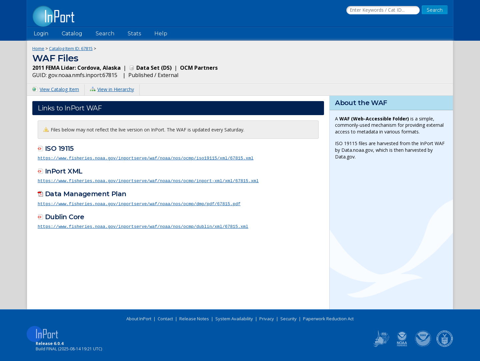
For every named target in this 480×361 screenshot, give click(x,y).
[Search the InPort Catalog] (383, 10)
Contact (165, 319)
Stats (134, 33)
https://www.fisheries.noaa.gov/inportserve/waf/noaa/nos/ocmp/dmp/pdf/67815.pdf (139, 203)
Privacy (266, 319)
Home (38, 48)
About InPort (138, 319)
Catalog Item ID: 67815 (71, 48)
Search (105, 33)
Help (160, 33)
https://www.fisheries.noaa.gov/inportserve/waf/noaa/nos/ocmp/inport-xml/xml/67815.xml (148, 180)
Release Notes (194, 319)
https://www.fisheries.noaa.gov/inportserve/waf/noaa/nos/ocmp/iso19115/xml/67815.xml (145, 158)
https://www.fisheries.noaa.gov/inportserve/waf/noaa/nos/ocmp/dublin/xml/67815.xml (143, 226)
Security (288, 319)
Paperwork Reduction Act (328, 319)
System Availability (234, 319)
